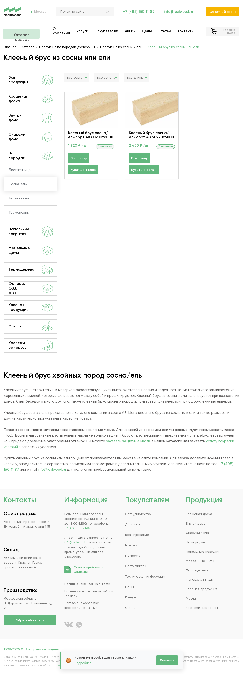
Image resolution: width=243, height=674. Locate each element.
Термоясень (19, 212)
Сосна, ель (18, 184)
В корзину (78, 158)
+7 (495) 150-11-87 (137, 14)
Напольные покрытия (31, 231)
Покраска (132, 556)
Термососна (19, 198)
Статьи (130, 608)
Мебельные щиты (31, 250)
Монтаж (131, 545)
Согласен (167, 660)
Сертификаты (135, 566)
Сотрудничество (138, 514)
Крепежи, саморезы (31, 345)
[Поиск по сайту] (84, 14)
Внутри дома (31, 118)
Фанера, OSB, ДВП (31, 288)
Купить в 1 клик (82, 170)
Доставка (132, 524)
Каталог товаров (29, 32)
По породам (31, 155)
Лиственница (20, 169)
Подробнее (83, 663)
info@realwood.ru (178, 14)
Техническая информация (145, 576)
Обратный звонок (224, 14)
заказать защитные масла (128, 441)
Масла (31, 326)
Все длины (135, 78)
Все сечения (107, 78)
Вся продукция (31, 80)
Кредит (130, 597)
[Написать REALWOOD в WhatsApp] (79, 624)
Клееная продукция (31, 307)
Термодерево (31, 269)
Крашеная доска (31, 99)
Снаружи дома (31, 136)
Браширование (137, 535)
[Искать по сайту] (107, 14)
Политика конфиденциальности (89, 584)
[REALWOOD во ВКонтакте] (69, 624)
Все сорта (74, 78)
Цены (129, 587)
